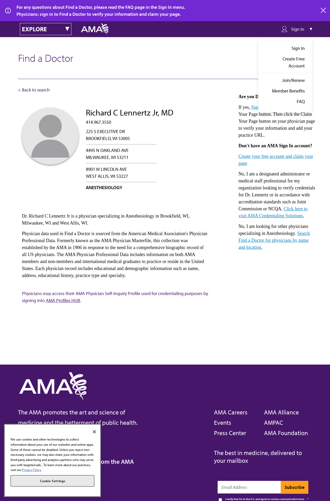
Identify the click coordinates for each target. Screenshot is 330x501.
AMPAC (273, 422)
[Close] (94, 431)
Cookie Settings (52, 481)
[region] (52, 460)
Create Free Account (294, 62)
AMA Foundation (286, 433)
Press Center (230, 433)
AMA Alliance (281, 412)
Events (222, 422)
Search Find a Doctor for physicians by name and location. (274, 240)
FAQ (301, 101)
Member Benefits (288, 91)
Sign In (298, 48)
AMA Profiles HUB (63, 300)
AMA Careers (231, 412)
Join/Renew (293, 80)
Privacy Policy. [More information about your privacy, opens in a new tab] (32, 470)
